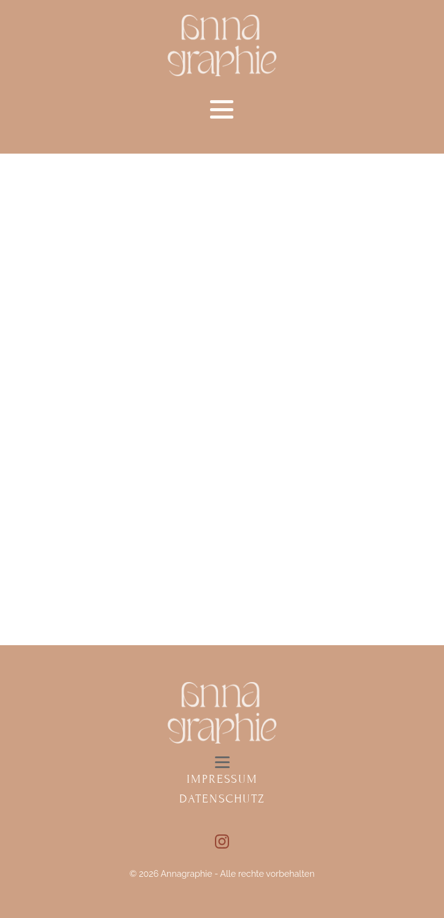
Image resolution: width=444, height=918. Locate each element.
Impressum (222, 779)
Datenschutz (222, 798)
